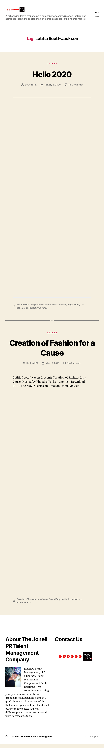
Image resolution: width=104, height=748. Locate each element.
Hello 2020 (52, 78)
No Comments (76, 89)
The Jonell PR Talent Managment (34, 740)
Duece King (54, 603)
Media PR (52, 68)
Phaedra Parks (24, 606)
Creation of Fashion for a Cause (52, 352)
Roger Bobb (74, 308)
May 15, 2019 (52, 367)
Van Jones (43, 312)
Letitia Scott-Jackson (56, 308)
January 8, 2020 (52, 89)
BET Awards (23, 308)
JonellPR (32, 89)
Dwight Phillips (37, 308)
